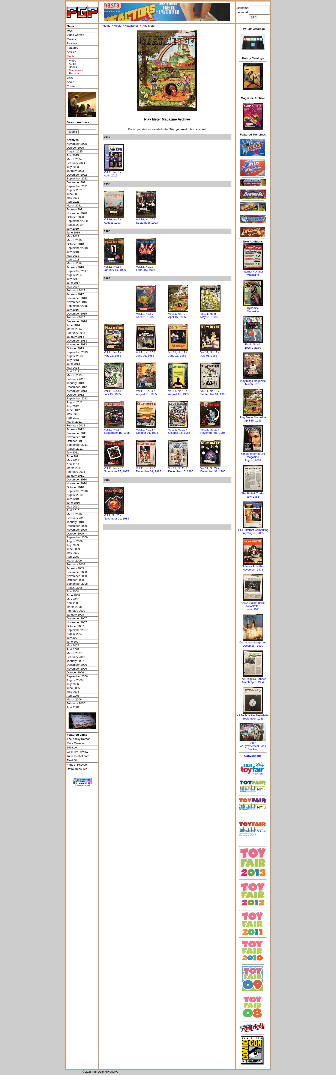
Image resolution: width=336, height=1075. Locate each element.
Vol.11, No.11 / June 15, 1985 (177, 354)
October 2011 (75, 441)
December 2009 (77, 525)
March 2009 (74, 560)
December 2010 (77, 479)
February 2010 (76, 518)
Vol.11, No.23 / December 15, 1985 (180, 470)
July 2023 (73, 167)
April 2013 (73, 371)
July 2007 (73, 637)
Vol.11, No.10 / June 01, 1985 (145, 354)
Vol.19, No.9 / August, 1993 (112, 221)
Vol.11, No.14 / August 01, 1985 (146, 392)
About (70, 82)
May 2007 (73, 645)
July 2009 (73, 545)
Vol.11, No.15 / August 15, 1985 (178, 392)
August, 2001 (253, 460)
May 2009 (73, 552)
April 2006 (73, 695)
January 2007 (75, 660)
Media (117, 25)
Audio (72, 63)
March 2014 (74, 329)
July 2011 (73, 452)
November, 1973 (253, 569)
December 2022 (77, 174)
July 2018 (73, 251)
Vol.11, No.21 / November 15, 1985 (116, 470)
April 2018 (73, 259)
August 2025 (75, 151)
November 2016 (77, 302)
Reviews (72, 43)
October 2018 (75, 244)
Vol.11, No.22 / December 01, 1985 (148, 470)
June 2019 (73, 232)
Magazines (131, 25)
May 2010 (73, 506)
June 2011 (73, 456)
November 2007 (77, 622)
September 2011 (77, 444)
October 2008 (75, 579)
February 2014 (76, 332)
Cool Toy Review (77, 751)
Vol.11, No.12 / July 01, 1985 (209, 354)
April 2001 (73, 707)
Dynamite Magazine (253, 309)
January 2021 (75, 209)
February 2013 (76, 379)
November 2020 (77, 213)
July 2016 (73, 309)
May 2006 (73, 691)
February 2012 (76, 425)
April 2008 (73, 603)
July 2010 (73, 498)
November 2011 (77, 437)
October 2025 (75, 147)
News (70, 26)
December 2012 (77, 386)
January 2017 (75, 294)
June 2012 (73, 410)
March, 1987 (253, 384)
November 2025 (77, 143)
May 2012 (73, 414)
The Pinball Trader (253, 493)
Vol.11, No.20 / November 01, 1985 (212, 431)
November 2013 (77, 344)
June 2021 (73, 194)
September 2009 (77, 537)
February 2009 (76, 564)
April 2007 (73, 649)
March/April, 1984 (253, 682)
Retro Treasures (77, 769)
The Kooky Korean (78, 739)
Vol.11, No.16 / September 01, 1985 (213, 392)
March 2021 (74, 205)
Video (72, 60)
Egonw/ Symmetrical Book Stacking (253, 746)
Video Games (75, 34)
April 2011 (73, 464)
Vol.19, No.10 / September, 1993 (147, 221)
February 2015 (76, 317)
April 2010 (73, 510)
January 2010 (75, 522)
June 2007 (73, 641)
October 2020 (75, 217)
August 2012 (75, 402)
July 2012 (73, 406)
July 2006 (73, 684)
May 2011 (73, 460)
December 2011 (77, 433)
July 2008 (73, 591)
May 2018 (73, 255)
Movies (71, 39)
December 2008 (77, 572)
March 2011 (74, 468)
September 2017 (77, 271)
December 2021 (77, 182)
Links (70, 77)
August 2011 (75, 448)
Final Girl (72, 760)
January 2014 (75, 336)
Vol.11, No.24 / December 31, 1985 (212, 470)
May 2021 (73, 197)
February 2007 (76, 657)
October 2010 (75, 487)
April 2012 (73, 417)
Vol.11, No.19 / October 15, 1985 (179, 431)
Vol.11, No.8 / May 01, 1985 (209, 315)
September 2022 (77, 178)
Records (74, 73)
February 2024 (76, 163)
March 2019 (74, 240)
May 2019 (73, 236)
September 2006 (77, 676)
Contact (72, 86)
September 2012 (77, 398)
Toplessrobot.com (78, 756)
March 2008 (74, 606)
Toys (70, 30)
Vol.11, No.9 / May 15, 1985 (112, 354)
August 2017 (75, 275)
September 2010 (77, 491)
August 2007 (75, 633)
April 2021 (73, 201)
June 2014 (73, 325)
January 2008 (75, 614)
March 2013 (74, 375)
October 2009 (75, 533)
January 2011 (75, 475)
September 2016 (77, 305)
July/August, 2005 (253, 533)
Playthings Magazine (253, 380)
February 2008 (76, 610)
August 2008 (75, 587)
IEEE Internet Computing (252, 529)
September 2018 (77, 248)
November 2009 (77, 529)
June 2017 (73, 282)
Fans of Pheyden (77, 764)
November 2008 (77, 576)
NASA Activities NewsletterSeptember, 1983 (252, 717)
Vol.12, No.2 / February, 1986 (145, 268)
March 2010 (74, 514)
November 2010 (77, 483)
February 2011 (76, 471)
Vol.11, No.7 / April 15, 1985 (177, 315)
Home (107, 25)
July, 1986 (253, 496)
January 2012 (75, 429)
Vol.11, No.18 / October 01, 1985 (147, 431)
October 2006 (75, 672)
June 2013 (73, 363)
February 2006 (76, 703)
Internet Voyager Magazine (253, 273)
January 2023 (75, 170)
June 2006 (73, 688)
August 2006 (75, 680)
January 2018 (75, 267)
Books (73, 67)
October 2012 (75, 394)
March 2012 (74, 421)
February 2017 (76, 290)
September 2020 (77, 221)
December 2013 (77, 340)
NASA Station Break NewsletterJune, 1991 (252, 606)
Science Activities (253, 566)
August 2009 (75, 541)
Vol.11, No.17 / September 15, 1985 (117, 431)
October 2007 (75, 626)
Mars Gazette (75, 743)
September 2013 (77, 352)
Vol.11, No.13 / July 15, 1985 (113, 392)
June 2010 (73, 502)
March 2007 (74, 653)
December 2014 (77, 321)
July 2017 (73, 278)
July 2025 (73, 155)
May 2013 (73, 367)
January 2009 (75, 568)
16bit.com (73, 747)
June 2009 (73, 549)
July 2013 (73, 359)
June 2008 (73, 595)
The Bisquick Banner (253, 679)
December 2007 (77, 618)
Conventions (253, 755)
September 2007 (77, 630)
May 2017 (73, 286)
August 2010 (75, 495)
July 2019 (73, 228)
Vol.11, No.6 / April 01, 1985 (145, 315)
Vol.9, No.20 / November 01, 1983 (116, 517)
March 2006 (74, 699)
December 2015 (77, 313)
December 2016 (77, 298)
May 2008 (73, 599)
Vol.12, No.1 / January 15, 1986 (115, 268)
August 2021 (75, 190)
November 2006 (77, 668)
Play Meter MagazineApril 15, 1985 (253, 419)
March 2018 (74, 263)
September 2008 (77, 583)
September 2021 (77, 186)
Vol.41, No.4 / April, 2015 (112, 174)
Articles (71, 52)
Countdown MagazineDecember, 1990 (252, 644)
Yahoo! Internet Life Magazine (253, 455)
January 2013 (75, 383)
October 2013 (75, 348)
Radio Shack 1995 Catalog (252, 346)
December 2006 (77, 664)
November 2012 (77, 390)
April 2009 (73, 556)
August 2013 (75, 356)
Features (72, 47)
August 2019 (75, 224)
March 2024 (74, 159)
